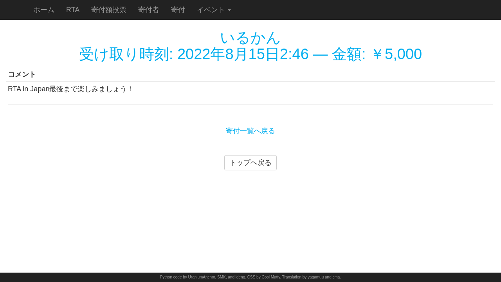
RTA (72, 10)
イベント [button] (214, 10)
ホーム (43, 10)
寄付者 (148, 10)
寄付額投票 (108, 10)
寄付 (178, 10)
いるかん (250, 37)
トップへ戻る (250, 162)
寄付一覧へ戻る (250, 131)
